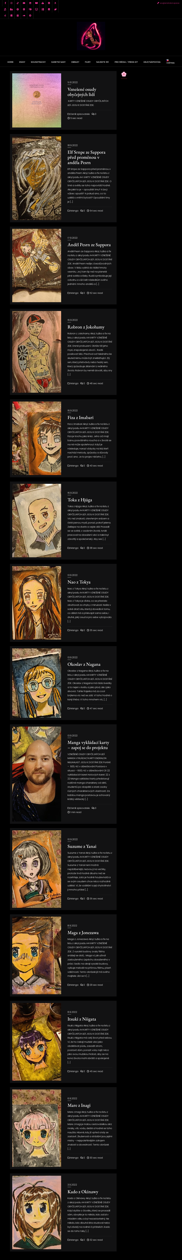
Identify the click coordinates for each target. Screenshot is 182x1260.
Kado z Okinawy (83, 1192)
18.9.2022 (73, 145)
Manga (73, 210)
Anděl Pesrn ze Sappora (89, 244)
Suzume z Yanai (82, 846)
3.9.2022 (72, 1184)
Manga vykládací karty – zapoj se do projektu (88, 744)
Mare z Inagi (79, 1105)
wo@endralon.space (168, 3)
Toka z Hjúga (80, 500)
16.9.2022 (73, 320)
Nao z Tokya (79, 582)
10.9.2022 (73, 839)
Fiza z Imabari (81, 417)
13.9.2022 (73, 575)
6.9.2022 (72, 1098)
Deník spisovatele (79, 114)
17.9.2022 (73, 237)
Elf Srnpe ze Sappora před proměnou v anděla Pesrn (87, 157)
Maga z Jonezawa (83, 932)
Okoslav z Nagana (84, 664)
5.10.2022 (73, 82)
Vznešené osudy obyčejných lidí (82, 91)
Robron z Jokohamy (86, 327)
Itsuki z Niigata (82, 1019)
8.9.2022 (72, 925)
